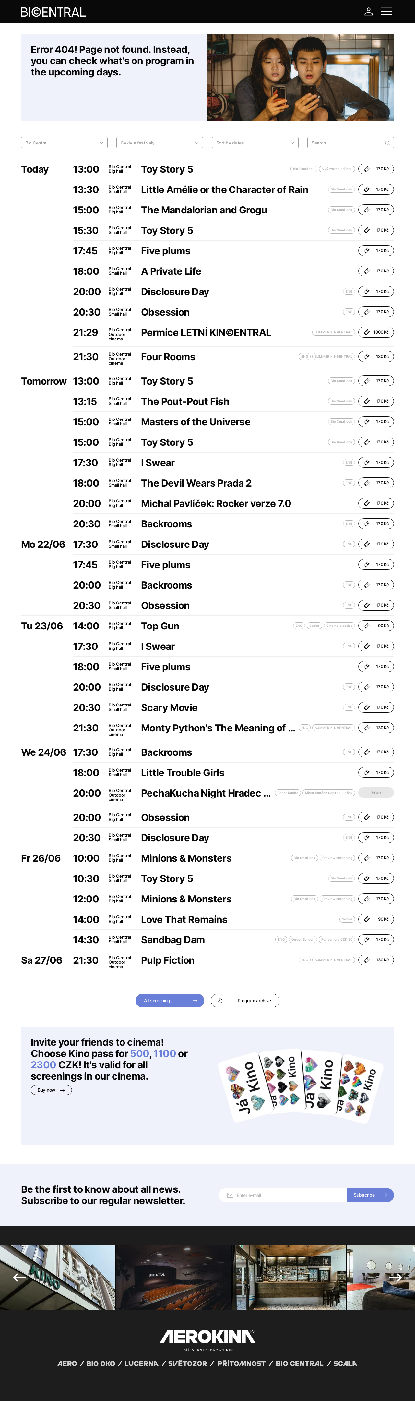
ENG (349, 258)
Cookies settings (154, 1388)
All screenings (158, 967)
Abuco (47, 1382)
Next (395, 1204)
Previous (19, 1204)
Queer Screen (302, 906)
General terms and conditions (50, 1388)
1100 (164, 1020)
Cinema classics (339, 592)
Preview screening (337, 824)
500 (139, 1020)
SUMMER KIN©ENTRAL (333, 299)
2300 (43, 1031)
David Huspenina (85, 1382)
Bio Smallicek (304, 135)
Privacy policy (92, 1388)
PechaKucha (288, 759)
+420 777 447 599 (151, 1341)
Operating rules (122, 1388)
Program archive (244, 967)
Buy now (51, 1056)
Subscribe (364, 1121)
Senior (314, 592)
